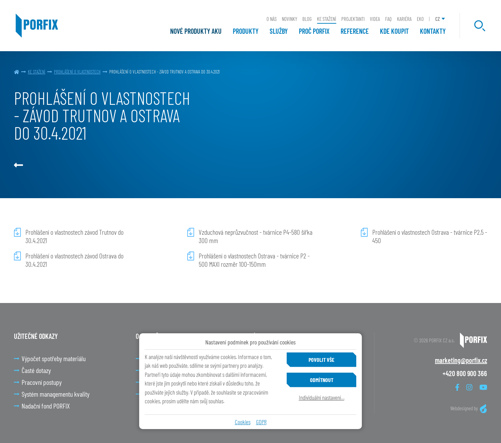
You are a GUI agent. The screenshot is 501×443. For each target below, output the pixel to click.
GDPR (261, 421)
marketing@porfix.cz (461, 360)
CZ (437, 19)
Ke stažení (36, 72)
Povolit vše (321, 359)
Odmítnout (321, 379)
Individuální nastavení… (321, 397)
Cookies (242, 421)
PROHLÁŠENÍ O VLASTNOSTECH (77, 72)
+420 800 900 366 (465, 373)
